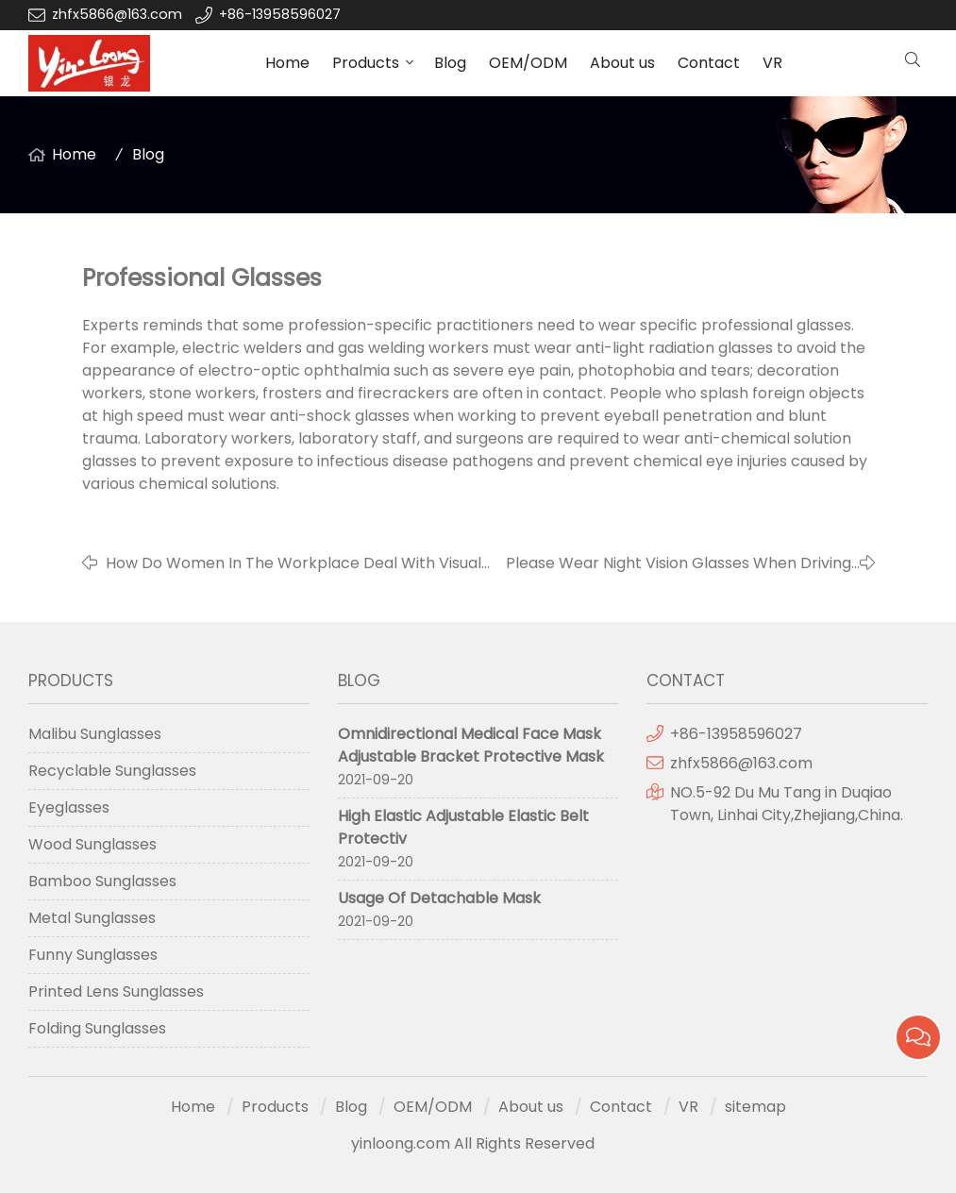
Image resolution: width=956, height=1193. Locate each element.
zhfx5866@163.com (119, 14)
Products (365, 63)
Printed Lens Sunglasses (116, 991)
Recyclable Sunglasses (112, 770)
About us (622, 63)
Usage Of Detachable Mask (439, 898)
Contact (709, 63)
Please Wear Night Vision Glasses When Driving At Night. (678, 563)
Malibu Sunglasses (94, 734)
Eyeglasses (68, 807)
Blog (450, 63)
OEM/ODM (528, 63)
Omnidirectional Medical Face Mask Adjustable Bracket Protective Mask (471, 745)
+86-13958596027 (280, 14)
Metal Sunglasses (92, 918)
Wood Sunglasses (92, 844)
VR (772, 63)
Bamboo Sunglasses (102, 881)
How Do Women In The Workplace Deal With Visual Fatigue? (293, 563)
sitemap (755, 1106)
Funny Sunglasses (93, 955)
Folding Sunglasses (97, 1028)
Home (287, 63)
